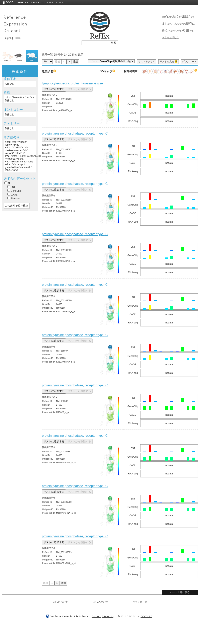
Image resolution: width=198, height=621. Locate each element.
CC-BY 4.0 (146, 616)
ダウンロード (189, 61)
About (59, 2)
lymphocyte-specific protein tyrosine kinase (72, 83)
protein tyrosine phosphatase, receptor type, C (75, 133)
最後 (75, 61)
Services (36, 2)
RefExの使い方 (100, 602)
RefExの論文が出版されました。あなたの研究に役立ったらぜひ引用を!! (178, 23)
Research (22, 2)
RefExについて (60, 602)
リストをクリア (146, 61)
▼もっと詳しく (170, 37)
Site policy (108, 616)
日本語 (17, 38)
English (7, 38)
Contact (48, 2)
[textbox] (95, 42)
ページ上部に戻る (180, 592)
